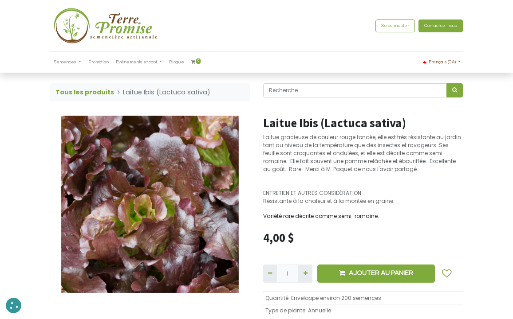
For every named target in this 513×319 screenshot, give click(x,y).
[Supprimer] (270, 273)
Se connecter (395, 25)
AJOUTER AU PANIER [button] (376, 272)
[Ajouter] (305, 273)
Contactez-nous (440, 25)
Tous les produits (84, 92)
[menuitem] (98, 62)
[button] (447, 273)
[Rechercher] (454, 90)
